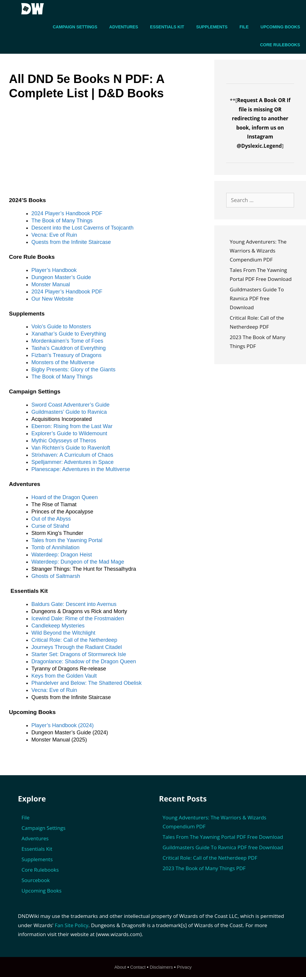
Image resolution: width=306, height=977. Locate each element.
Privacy (184, 967)
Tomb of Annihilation (55, 547)
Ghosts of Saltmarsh (55, 576)
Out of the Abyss (51, 519)
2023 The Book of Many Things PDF (204, 868)
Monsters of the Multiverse (62, 362)
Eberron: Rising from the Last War (71, 426)
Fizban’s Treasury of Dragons (66, 355)
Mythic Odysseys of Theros (63, 441)
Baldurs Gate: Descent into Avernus (74, 604)
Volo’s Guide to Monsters (61, 327)
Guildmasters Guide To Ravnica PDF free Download (257, 298)
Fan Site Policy (71, 925)
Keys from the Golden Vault (64, 676)
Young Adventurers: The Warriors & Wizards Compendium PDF (258, 250)
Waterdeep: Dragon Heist (61, 555)
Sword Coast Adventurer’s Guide (70, 405)
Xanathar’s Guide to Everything (68, 334)
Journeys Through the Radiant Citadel (76, 647)
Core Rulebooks (280, 44)
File (243, 26)
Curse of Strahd (50, 526)
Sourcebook (36, 880)
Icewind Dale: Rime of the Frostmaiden (77, 618)
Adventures (123, 26)
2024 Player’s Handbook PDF (66, 213)
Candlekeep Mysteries (58, 626)
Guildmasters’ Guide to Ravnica (69, 412)
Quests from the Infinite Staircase (71, 242)
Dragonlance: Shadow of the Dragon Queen (83, 661)
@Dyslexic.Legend (259, 145)
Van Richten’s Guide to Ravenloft (70, 448)
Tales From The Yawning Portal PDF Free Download (223, 836)
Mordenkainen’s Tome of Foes (67, 341)
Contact (138, 967)
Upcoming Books (280, 26)
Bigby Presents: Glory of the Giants (73, 370)
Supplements (211, 26)
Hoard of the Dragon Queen (64, 497)
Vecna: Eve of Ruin (54, 235)
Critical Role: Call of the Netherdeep (74, 640)
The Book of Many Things (62, 221)
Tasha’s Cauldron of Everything (68, 348)
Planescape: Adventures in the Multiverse (80, 469)
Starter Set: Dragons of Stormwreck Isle (78, 654)
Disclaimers (161, 967)
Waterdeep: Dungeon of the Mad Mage (77, 562)
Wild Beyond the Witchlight (63, 633)
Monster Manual (50, 284)
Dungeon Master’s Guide (61, 277)
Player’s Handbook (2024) (62, 725)
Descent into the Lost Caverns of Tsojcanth (82, 228)
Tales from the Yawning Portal (66, 540)
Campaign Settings (75, 26)
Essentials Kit (167, 26)
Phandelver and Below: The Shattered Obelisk (86, 683)
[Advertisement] (107, 153)
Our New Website (52, 299)
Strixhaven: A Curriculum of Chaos (72, 455)
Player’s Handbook (53, 270)
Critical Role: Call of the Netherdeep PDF (210, 857)
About (120, 967)
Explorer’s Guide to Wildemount (69, 433)
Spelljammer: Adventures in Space (72, 462)
